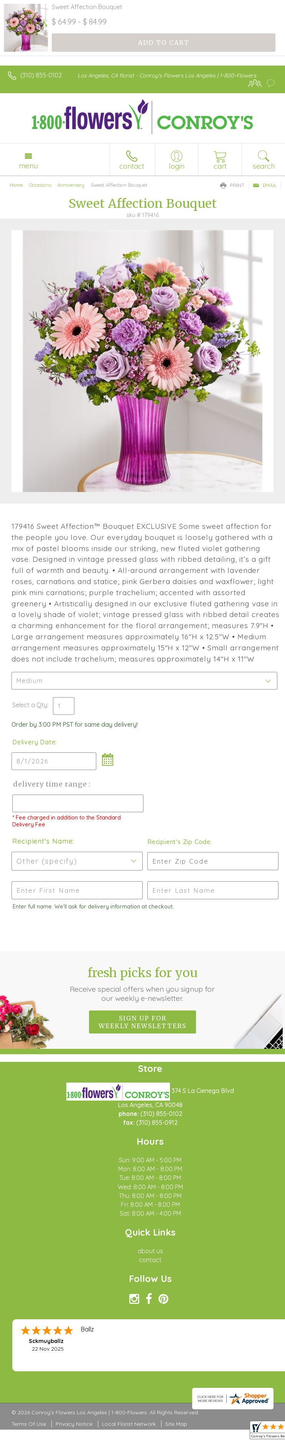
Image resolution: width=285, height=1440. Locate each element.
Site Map (176, 1423)
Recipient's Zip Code (178, 842)
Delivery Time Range (50, 784)
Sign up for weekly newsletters (142, 1022)
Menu (28, 165)
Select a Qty (29, 705)
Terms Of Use (29, 1423)
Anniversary (70, 185)
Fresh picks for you (142, 984)
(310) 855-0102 (41, 75)
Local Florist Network (129, 1423)
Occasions (40, 185)
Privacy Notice (74, 1423)
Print (232, 185)
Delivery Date (33, 742)
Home (16, 185)
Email (265, 185)
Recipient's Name (42, 841)
